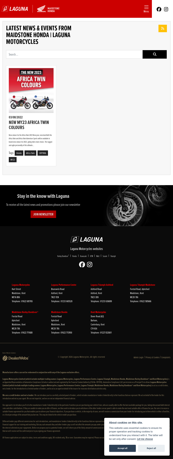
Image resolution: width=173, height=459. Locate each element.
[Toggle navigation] (146, 9)
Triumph (113, 256)
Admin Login (138, 357)
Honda (74, 256)
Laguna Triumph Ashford (102, 285)
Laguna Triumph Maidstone (142, 285)
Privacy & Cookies (153, 357)
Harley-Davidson (63, 256)
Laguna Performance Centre (63, 285)
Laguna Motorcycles (21, 285)
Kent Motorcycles (98, 312)
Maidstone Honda (59, 312)
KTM (91, 256)
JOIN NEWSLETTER (43, 214)
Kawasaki (83, 256)
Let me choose (145, 439)
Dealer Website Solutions (9, 353)
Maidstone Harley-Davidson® (25, 312)
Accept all (122, 448)
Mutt (97, 256)
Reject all (151, 448)
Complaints (165, 357)
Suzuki (105, 256)
